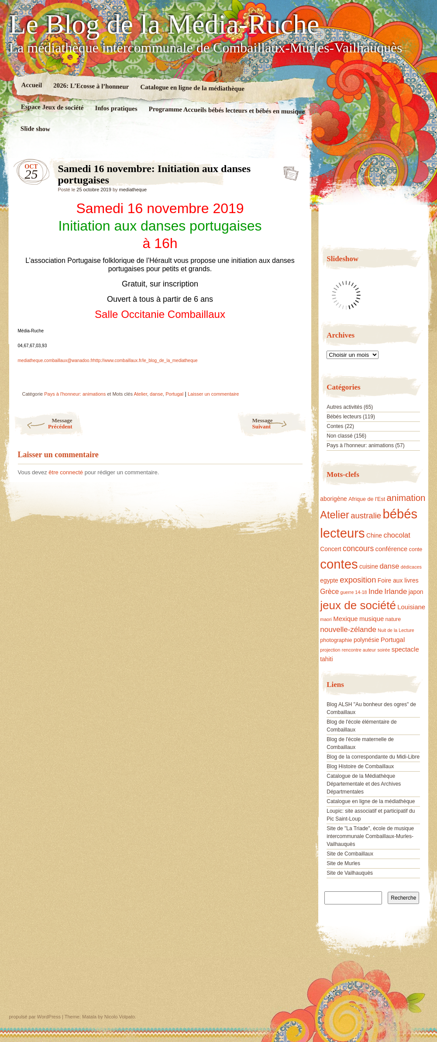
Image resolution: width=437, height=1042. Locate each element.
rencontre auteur (359, 649)
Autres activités (344, 407)
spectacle (405, 649)
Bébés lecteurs (344, 417)
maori (326, 619)
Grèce (329, 591)
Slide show (35, 128)
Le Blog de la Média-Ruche (164, 24)
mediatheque (133, 189)
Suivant (279, 423)
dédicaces (411, 566)
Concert (330, 548)
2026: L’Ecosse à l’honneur (91, 86)
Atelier (140, 394)
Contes (335, 426)
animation (406, 498)
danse (156, 394)
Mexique (345, 618)
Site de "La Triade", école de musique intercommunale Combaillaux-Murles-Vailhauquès (370, 836)
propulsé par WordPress (35, 1016)
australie (366, 515)
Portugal (174, 394)
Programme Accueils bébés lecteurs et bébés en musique (226, 110)
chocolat (396, 535)
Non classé (339, 436)
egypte (329, 580)
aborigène (333, 498)
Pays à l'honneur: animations (75, 394)
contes (339, 564)
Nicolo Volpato (119, 1016)
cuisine (368, 566)
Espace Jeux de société (52, 107)
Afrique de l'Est (366, 499)
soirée (383, 649)
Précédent (43, 423)
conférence (391, 548)
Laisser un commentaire (213, 394)
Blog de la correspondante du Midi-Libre (373, 757)
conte (416, 549)
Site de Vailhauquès (350, 873)
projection (330, 649)
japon (416, 591)
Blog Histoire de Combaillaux (360, 766)
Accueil (31, 85)
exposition (358, 579)
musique (371, 618)
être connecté (65, 472)
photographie (336, 640)
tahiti (326, 659)
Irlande (395, 591)
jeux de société (358, 605)
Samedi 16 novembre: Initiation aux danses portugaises (288, 171)
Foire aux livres (398, 580)
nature (393, 619)
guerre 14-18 (354, 592)
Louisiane (411, 607)
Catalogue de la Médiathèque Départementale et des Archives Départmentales (364, 784)
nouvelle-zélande (348, 629)
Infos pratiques (116, 108)
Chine (374, 535)
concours (358, 548)
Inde (375, 591)
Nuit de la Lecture (396, 630)
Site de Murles (343, 863)
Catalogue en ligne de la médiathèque (192, 87)
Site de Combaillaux (350, 854)
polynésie (366, 639)
